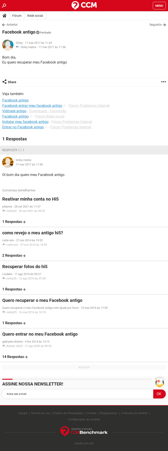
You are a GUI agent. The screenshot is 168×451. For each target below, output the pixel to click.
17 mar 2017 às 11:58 (52, 47)
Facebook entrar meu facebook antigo (32, 106)
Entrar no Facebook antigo (23, 127)
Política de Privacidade (68, 413)
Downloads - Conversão (47, 111)
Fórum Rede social (49, 116)
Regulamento (108, 413)
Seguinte (155, 24)
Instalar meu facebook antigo (25, 122)
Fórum (16, 15)
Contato (91, 413)
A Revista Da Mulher (134, 413)
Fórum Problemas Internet (89, 106)
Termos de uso (40, 413)
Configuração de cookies (84, 419)
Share (12, 82)
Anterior (12, 24)
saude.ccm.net (84, 443)
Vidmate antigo (14, 111)
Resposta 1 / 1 (13, 150)
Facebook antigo (15, 116)
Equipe (23, 413)
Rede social (35, 15)
